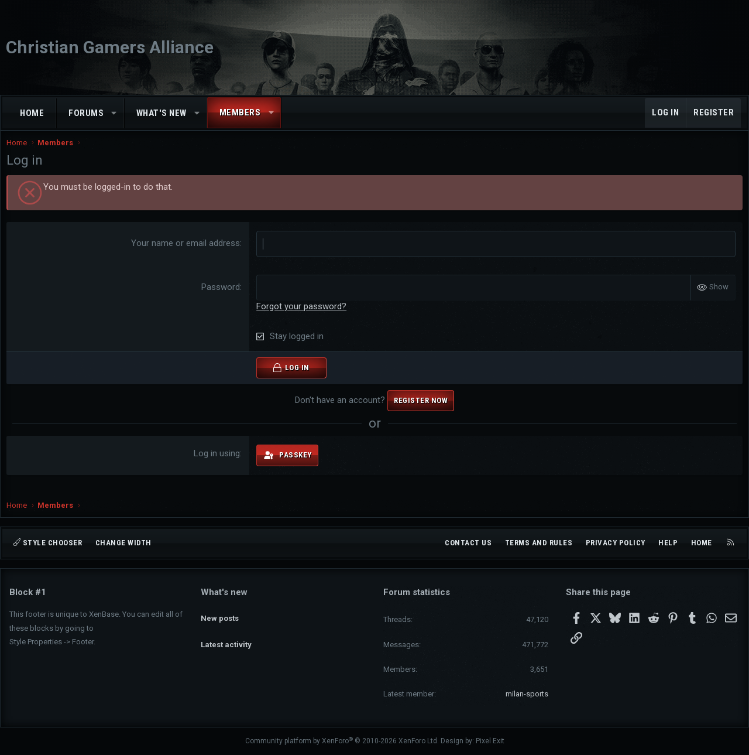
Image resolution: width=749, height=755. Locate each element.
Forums (86, 113)
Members (240, 112)
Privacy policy (615, 542)
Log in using (218, 464)
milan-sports (527, 693)
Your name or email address (186, 255)
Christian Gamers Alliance (110, 47)
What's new (161, 113)
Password (221, 297)
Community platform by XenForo (342, 741)
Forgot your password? (302, 316)
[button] (114, 113)
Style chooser (47, 542)
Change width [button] (123, 542)
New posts (220, 612)
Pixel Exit (490, 741)
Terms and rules (539, 542)
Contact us (468, 542)
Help (668, 542)
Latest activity (226, 634)
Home (32, 113)
